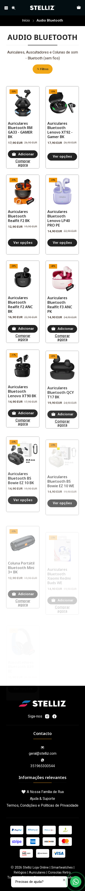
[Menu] (6, 8)
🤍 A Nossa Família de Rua (42, 792)
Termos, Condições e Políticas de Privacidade (42, 805)
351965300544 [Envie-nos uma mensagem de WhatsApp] (42, 763)
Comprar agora (22, 163)
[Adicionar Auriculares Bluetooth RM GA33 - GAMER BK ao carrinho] (23, 154)
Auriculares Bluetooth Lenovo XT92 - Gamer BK (60, 130)
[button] (43, 69)
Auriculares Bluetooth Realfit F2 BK (19, 237)
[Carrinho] (78, 8)
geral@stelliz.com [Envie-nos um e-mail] (42, 751)
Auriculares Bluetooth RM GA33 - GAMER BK (20, 130)
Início (26, 20)
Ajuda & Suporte (42, 798)
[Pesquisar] (13, 8)
